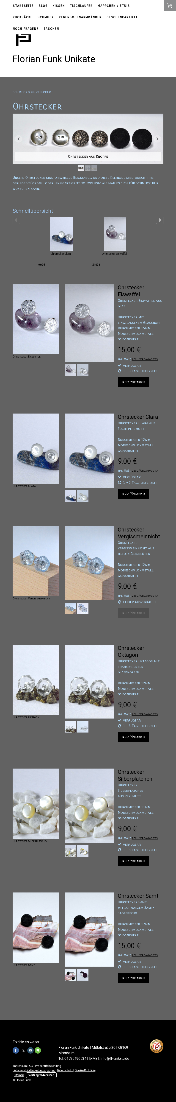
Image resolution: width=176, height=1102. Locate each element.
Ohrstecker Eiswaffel (114, 253)
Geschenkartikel (122, 17)
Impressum (20, 1066)
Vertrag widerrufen (41, 1075)
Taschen (51, 29)
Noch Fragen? (25, 29)
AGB (31, 1066)
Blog (43, 6)
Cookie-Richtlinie (85, 1070)
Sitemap (19, 1075)
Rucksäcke (23, 17)
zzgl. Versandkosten (145, 359)
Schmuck (46, 17)
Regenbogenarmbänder (80, 17)
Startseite (23, 6)
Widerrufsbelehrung (48, 1066)
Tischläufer (81, 6)
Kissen (59, 6)
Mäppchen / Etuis (114, 6)
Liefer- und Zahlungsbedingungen (34, 1070)
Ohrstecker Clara (60, 253)
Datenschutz (65, 1070)
